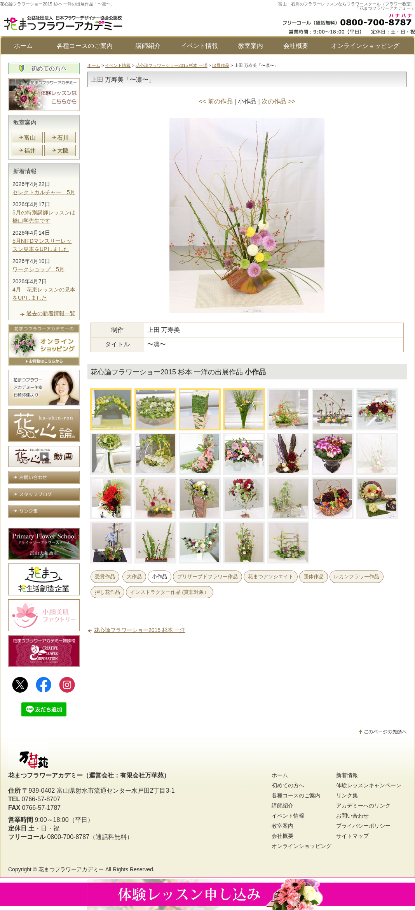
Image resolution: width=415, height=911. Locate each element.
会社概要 (295, 45)
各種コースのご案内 (85, 45)
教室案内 (250, 45)
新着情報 (25, 171)
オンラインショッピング (365, 45)
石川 (63, 137)
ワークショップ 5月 (38, 269)
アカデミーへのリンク (363, 805)
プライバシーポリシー (363, 826)
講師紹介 (148, 45)
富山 (30, 137)
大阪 (63, 150)
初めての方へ (288, 785)
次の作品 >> (278, 101)
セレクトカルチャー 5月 (43, 192)
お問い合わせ (352, 816)
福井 (30, 150)
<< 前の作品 (216, 101)
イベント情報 (199, 45)
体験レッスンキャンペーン (368, 785)
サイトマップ (352, 836)
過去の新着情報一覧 (50, 313)
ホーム (23, 45)
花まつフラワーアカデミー (71, 869)
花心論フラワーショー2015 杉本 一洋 (172, 65)
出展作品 (220, 65)
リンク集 (347, 795)
